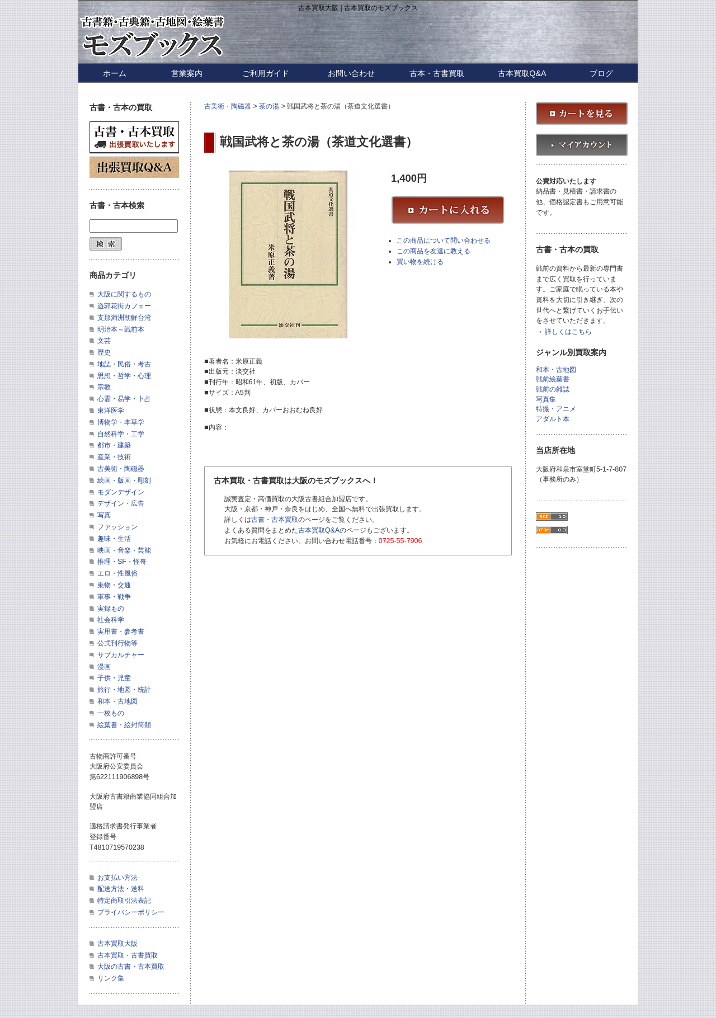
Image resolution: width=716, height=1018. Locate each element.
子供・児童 (114, 678)
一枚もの (110, 713)
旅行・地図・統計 (124, 690)
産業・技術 (114, 457)
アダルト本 (552, 419)
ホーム (114, 73)
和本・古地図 (117, 701)
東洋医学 (110, 410)
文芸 (104, 341)
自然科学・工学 (120, 434)
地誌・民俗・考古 (124, 364)
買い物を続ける (420, 262)
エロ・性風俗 (117, 573)
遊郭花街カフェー (124, 306)
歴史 (104, 352)
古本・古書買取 (436, 73)
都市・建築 (114, 445)
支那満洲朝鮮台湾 (124, 318)
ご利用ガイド (265, 73)
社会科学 (110, 620)
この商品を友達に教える (433, 251)
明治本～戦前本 (120, 329)
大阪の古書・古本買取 (130, 966)
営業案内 (186, 73)
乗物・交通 (114, 585)
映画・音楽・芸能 (124, 550)
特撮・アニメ (556, 409)
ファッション (117, 527)
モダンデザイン (120, 492)
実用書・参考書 (120, 631)
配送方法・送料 (120, 889)
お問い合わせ (351, 73)
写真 (104, 515)
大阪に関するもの (124, 294)
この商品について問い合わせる (444, 240)
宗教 (104, 387)
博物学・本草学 (120, 422)
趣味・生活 (114, 539)
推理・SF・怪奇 (122, 561)
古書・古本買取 (274, 520)
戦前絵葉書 (552, 379)
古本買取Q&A (522, 73)
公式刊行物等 (117, 643)
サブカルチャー (120, 655)
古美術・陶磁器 (227, 106)
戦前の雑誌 (552, 389)
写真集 (546, 399)
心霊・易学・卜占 (124, 399)
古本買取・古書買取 (127, 955)
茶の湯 (269, 106)
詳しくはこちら (568, 332)
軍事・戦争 (114, 597)
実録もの (110, 608)
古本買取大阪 (117, 944)
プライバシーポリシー (130, 912)
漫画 (104, 667)
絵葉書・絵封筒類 (124, 725)
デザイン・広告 (120, 503)
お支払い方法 (117, 878)
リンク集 (110, 978)
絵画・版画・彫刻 (124, 480)
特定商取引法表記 (124, 900)
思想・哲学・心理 (124, 376)
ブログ (601, 73)
